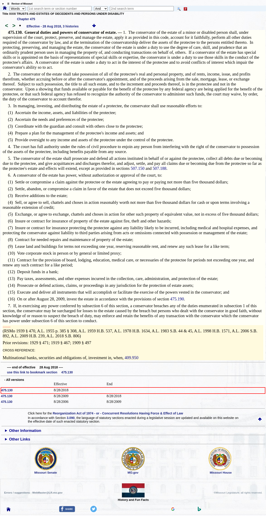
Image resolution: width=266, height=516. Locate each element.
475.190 (177, 299)
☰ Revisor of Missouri (19, 3)
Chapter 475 (26, 19)
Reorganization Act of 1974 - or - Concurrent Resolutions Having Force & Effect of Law (118, 413)
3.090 (71, 418)
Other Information (25, 430)
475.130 (7, 390)
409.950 (131, 357)
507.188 (160, 168)
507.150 (138, 168)
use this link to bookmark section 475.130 (40, 372)
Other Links (19, 439)
